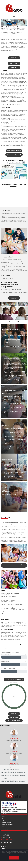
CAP (3, 818)
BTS (3, 820)
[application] (14, 162)
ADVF (3, 816)
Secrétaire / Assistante (7, 824)
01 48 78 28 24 (6, 837)
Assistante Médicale (6, 822)
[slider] (16, 163)
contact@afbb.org (7, 839)
